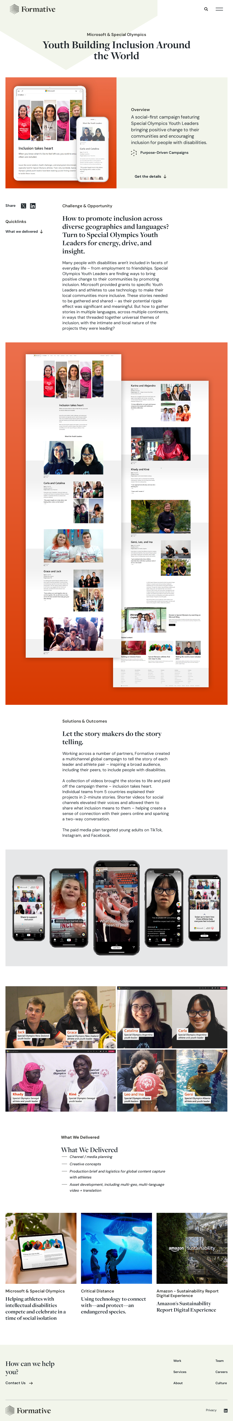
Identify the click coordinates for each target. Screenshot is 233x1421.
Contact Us (15, 1383)
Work (177, 1361)
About (178, 1383)
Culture (221, 1383)
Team (219, 1361)
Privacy (211, 1410)
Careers (221, 1372)
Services (179, 1372)
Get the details (148, 177)
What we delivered (21, 232)
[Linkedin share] (34, 206)
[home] (32, 9)
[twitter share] (25, 206)
